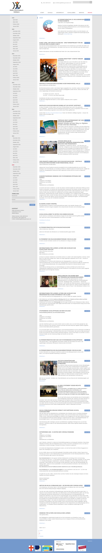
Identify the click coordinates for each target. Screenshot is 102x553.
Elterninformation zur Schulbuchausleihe (54, 227)
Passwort (13, 199)
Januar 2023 (16, 106)
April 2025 (15, 46)
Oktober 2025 (16, 35)
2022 (13, 109)
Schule (50, 12)
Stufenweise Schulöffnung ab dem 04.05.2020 (55, 311)
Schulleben (71, 12)
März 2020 (15, 186)
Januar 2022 (16, 133)
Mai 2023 (15, 97)
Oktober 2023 (16, 89)
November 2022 (16, 113)
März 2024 (15, 75)
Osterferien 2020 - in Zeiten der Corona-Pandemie (56, 432)
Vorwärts (41, 536)
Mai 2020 (15, 182)
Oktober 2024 (16, 60)
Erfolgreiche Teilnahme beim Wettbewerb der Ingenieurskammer (70, 276)
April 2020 (15, 184)
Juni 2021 (15, 151)
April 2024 (15, 73)
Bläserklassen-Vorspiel (48, 204)
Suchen (91, 2)
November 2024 (16, 57)
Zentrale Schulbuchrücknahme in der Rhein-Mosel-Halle (59, 83)
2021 (13, 136)
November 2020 (16, 169)
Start (42, 12)
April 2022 (15, 126)
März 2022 (15, 128)
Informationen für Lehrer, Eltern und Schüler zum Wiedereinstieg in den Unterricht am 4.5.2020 (57, 294)
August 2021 (16, 146)
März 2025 (15, 48)
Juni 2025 (15, 42)
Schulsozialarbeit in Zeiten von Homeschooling (56, 214)
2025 (13, 29)
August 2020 (16, 175)
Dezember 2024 (16, 55)
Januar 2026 (16, 26)
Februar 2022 (16, 131)
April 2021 (15, 155)
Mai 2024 (15, 71)
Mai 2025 (15, 44)
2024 (13, 53)
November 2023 (16, 86)
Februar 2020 (16, 188)
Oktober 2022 (16, 115)
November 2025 (16, 33)
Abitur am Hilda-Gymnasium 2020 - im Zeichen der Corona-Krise (61, 485)
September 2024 (17, 62)
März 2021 (15, 157)
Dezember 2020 (16, 166)
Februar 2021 (16, 159)
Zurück (40, 530)
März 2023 (15, 102)
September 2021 (17, 144)
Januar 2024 (16, 79)
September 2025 (17, 37)
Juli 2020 (15, 177)
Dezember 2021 (16, 138)
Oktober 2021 (16, 142)
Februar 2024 (16, 77)
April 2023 (15, 99)
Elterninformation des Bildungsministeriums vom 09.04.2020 (60, 350)
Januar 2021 (16, 162)
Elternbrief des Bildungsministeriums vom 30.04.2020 (57, 239)
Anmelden (32, 204)
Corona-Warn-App (68, 34)
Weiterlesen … (42, 38)
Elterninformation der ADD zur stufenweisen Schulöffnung (60, 340)
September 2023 (17, 91)
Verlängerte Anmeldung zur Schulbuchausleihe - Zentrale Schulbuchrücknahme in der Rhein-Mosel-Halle (60, 162)
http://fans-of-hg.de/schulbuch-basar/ (54, 112)
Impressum (90, 541)
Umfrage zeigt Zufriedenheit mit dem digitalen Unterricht (71, 121)
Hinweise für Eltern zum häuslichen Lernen (54, 513)
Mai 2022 (15, 124)
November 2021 (16, 140)
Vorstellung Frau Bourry (44, 220)
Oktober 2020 (16, 171)
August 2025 (16, 39)
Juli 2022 (15, 120)
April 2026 (15, 19)
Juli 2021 (15, 148)
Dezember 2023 (16, 84)
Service (81, 12)
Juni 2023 (15, 95)
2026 (13, 17)
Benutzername (14, 195)
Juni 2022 (15, 122)
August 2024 (16, 64)
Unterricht (60, 12)
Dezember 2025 (16, 31)
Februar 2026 (16, 24)
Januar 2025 (16, 50)
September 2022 (17, 117)
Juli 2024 (15, 66)
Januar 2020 (16, 190)
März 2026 (15, 22)
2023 (13, 82)
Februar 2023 (16, 104)
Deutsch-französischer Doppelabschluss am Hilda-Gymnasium (67, 362)
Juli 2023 (15, 93)
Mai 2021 (15, 153)
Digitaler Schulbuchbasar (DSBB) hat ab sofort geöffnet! (60, 105)
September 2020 (17, 173)
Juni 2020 (15, 180)
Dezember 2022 (16, 111)
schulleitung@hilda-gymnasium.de (63, 2)
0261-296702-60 (46, 2)
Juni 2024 (15, 68)
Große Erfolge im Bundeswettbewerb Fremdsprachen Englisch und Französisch (71, 142)
